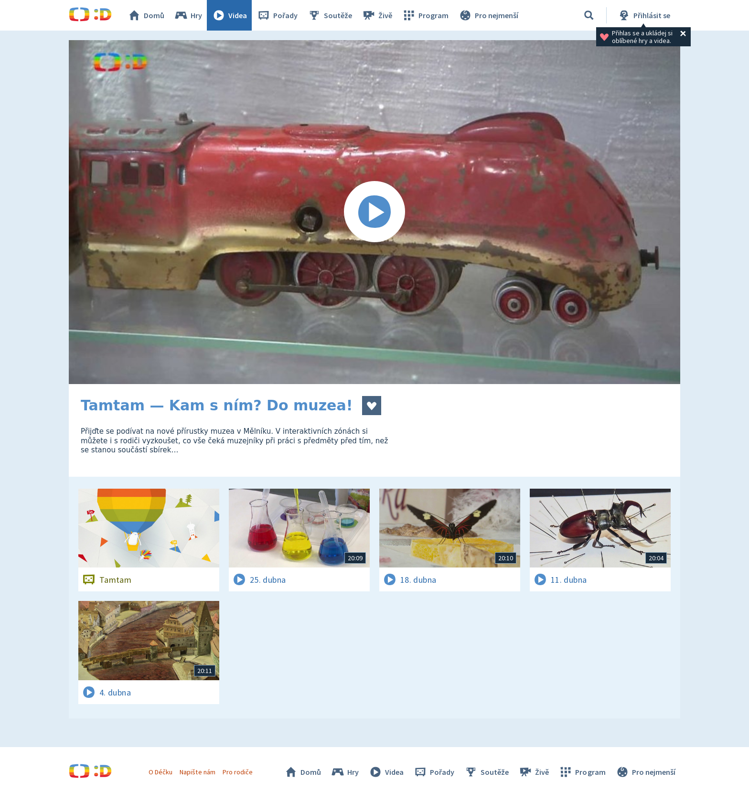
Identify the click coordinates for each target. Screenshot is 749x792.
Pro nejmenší (488, 15)
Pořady (277, 15)
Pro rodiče (238, 772)
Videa (229, 15)
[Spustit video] (374, 212)
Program (425, 15)
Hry (188, 15)
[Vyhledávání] (589, 15)
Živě (377, 15)
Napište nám (197, 772)
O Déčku (160, 772)
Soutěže (329, 15)
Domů (145, 15)
